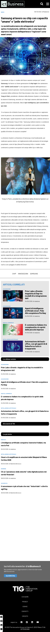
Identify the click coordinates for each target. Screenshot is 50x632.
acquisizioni (6, 289)
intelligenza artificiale (10, 339)
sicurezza (4, 483)
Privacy (25, 602)
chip (14, 274)
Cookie (25, 606)
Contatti (25, 611)
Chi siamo (25, 597)
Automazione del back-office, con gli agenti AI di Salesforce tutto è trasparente (36, 345)
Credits (25, 616)
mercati (3, 439)
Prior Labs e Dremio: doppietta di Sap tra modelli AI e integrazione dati (36, 294)
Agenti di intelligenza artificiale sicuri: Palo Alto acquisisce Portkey (35, 310)
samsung (34, 274)
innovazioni (23, 274)
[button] (41, 4)
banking (3, 468)
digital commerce (8, 322)
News (2, 12)
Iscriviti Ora (10, 576)
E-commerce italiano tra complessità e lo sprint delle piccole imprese (36, 327)
